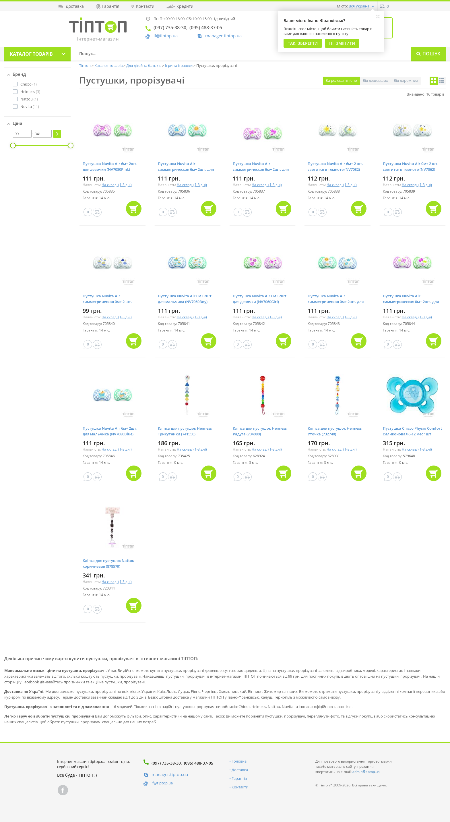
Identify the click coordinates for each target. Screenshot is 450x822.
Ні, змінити (342, 43)
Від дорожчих (406, 80)
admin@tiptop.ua (366, 771)
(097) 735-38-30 (166, 763)
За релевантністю (341, 80)
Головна (239, 761)
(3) (30, 91)
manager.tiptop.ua (223, 36)
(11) (29, 106)
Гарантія (239, 778)
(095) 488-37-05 (198, 763)
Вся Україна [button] (359, 6)
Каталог (31, 54)
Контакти (240, 787)
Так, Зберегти (303, 43)
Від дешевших (375, 80)
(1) (28, 84)
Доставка (240, 769)
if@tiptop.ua (162, 783)
